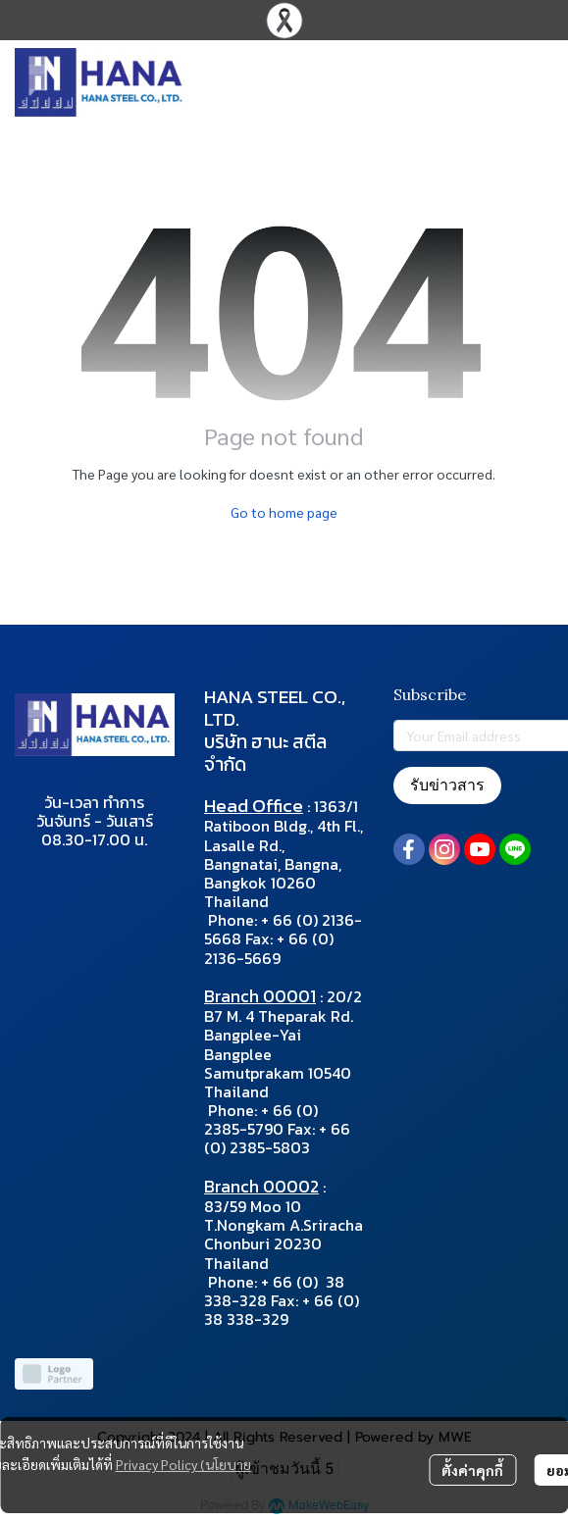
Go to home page (284, 512)
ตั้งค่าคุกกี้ (472, 1470)
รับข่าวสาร (447, 785)
